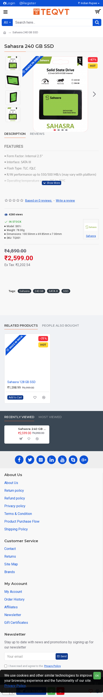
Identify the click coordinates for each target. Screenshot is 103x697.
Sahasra (24, 291)
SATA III (53, 291)
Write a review (65, 200)
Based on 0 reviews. (38, 200)
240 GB (39, 291)
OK (97, 675)
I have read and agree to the (32, 666)
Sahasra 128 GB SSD (21, 382)
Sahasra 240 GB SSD (33, 429)
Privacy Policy (15, 686)
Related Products (21, 325)
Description (15, 134)
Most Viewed (50, 417)
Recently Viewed (19, 417)
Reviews (37, 134)
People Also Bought (60, 325)
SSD (66, 291)
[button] (94, 94)
